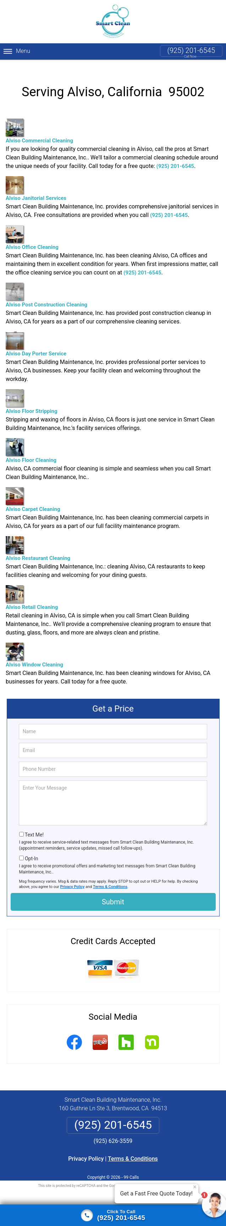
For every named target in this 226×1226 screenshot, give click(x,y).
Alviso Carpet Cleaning (33, 491)
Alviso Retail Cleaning (32, 589)
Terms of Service (164, 1177)
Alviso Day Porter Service (36, 335)
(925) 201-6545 (191, 50)
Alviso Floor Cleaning (31, 442)
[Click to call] (113, 1215)
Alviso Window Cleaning (34, 646)
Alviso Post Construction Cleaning (46, 286)
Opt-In (31, 850)
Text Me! (34, 826)
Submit (113, 893)
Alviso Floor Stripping (31, 393)
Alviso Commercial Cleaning (39, 122)
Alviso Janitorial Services (36, 180)
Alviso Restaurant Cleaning (38, 540)
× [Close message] (195, 1186)
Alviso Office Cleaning (32, 229)
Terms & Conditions (110, 878)
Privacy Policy (72, 878)
